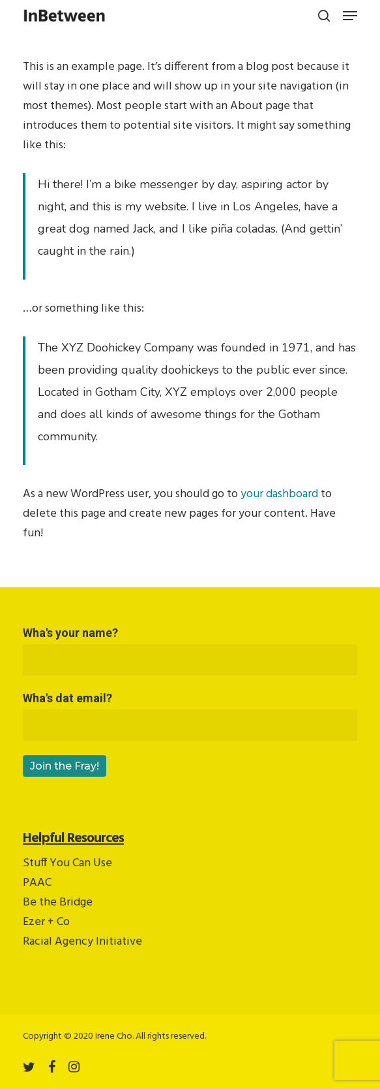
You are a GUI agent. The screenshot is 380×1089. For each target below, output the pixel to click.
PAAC (37, 882)
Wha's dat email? (190, 716)
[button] (350, 15)
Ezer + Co (46, 922)
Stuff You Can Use (67, 863)
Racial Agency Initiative (82, 941)
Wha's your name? (190, 650)
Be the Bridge (58, 902)
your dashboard (279, 494)
